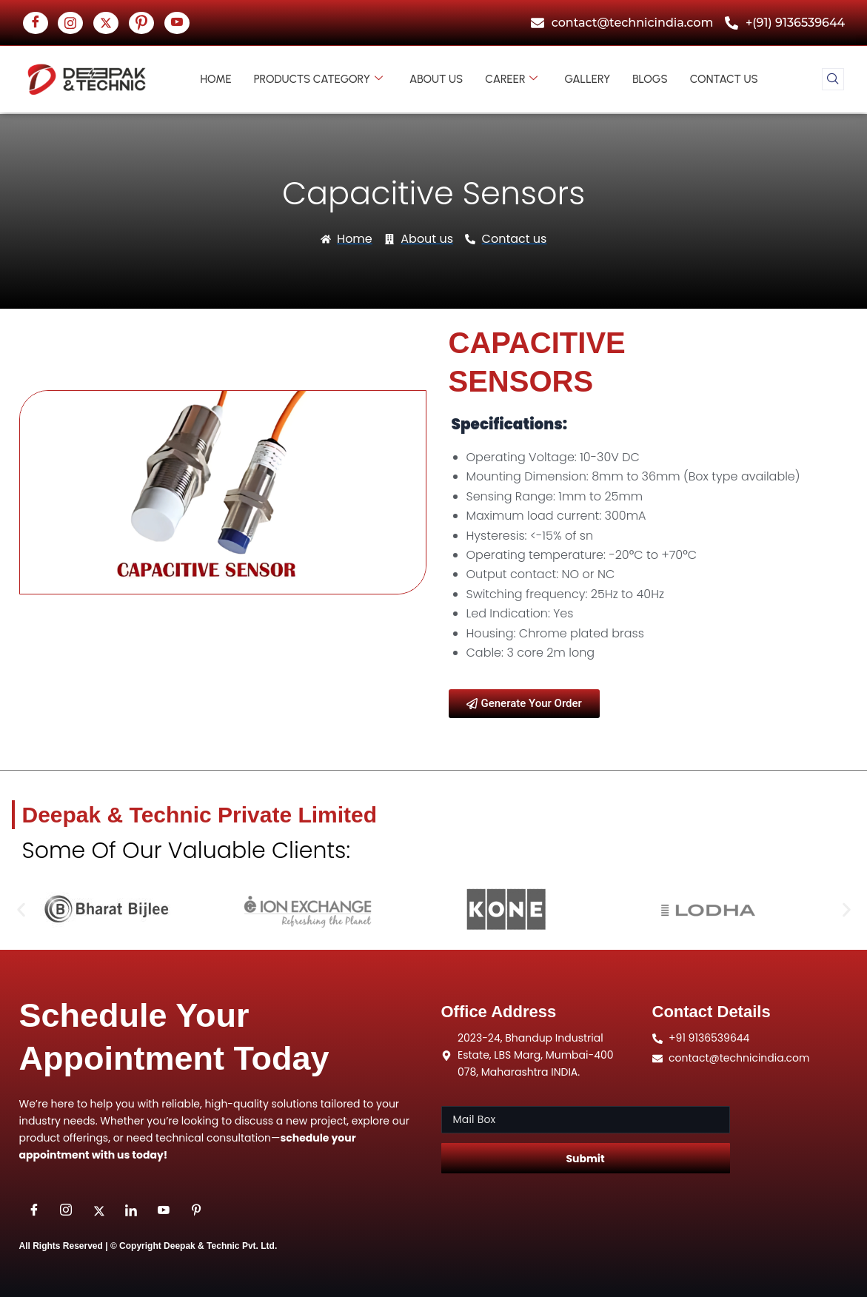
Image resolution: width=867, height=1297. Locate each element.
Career (511, 79)
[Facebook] (35, 23)
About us (436, 79)
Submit (585, 1158)
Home (216, 79)
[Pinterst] (141, 23)
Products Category (318, 79)
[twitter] (105, 23)
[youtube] (177, 23)
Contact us (724, 79)
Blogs (649, 79)
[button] (21, 910)
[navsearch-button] (833, 79)
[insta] (70, 23)
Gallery (587, 79)
